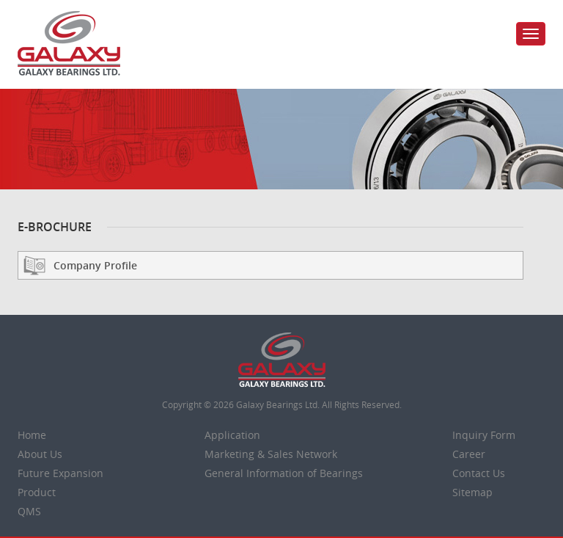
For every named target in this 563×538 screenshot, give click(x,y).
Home (32, 435)
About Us (40, 454)
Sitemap (472, 492)
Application (232, 435)
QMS (29, 511)
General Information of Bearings (284, 473)
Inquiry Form (483, 435)
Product (37, 492)
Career (468, 454)
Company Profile (95, 265)
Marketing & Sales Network (271, 454)
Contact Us (478, 473)
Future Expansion (60, 473)
